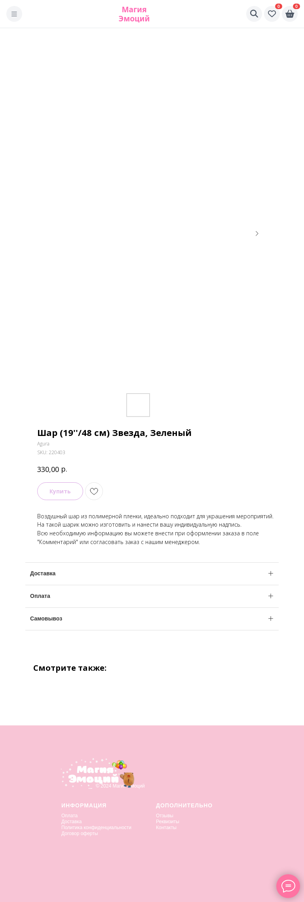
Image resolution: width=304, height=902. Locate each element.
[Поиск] (254, 14)
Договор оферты (79, 833)
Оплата (69, 815)
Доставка (71, 821)
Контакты (166, 827)
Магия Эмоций (134, 14)
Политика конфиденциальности (96, 827)
